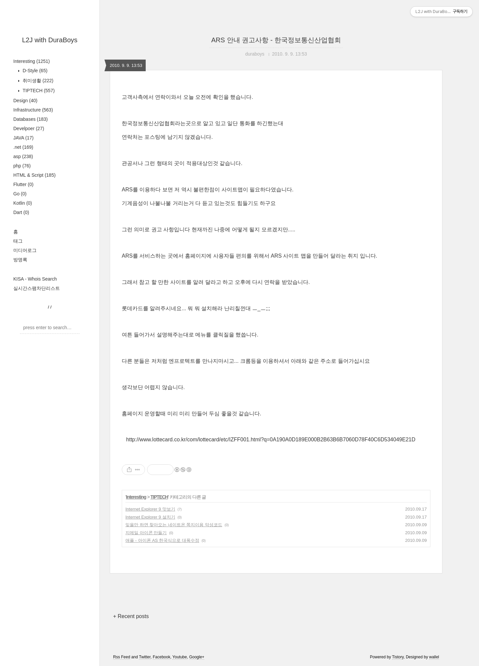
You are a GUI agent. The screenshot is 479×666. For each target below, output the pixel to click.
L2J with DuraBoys (50, 40)
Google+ (197, 657)
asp (23, 156)
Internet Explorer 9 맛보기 (150, 509)
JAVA (23, 137)
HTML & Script (34, 175)
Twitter (145, 657)
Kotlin (22, 203)
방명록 (20, 259)
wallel (434, 657)
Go (20, 193)
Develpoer (28, 128)
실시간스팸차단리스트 (36, 288)
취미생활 (37, 80)
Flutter (23, 184)
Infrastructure (33, 109)
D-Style (34, 70)
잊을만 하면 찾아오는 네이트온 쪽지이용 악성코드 (173, 524)
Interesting (31, 61)
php (22, 165)
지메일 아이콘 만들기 (146, 532)
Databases (30, 119)
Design (25, 100)
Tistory (398, 657)
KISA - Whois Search (35, 279)
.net (23, 147)
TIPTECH (38, 90)
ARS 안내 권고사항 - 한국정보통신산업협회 (276, 40)
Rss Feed (121, 657)
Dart (21, 212)
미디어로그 (25, 250)
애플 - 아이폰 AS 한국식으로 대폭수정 (162, 540)
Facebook (161, 657)
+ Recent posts (131, 616)
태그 (18, 241)
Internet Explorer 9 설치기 (150, 517)
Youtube (179, 657)
